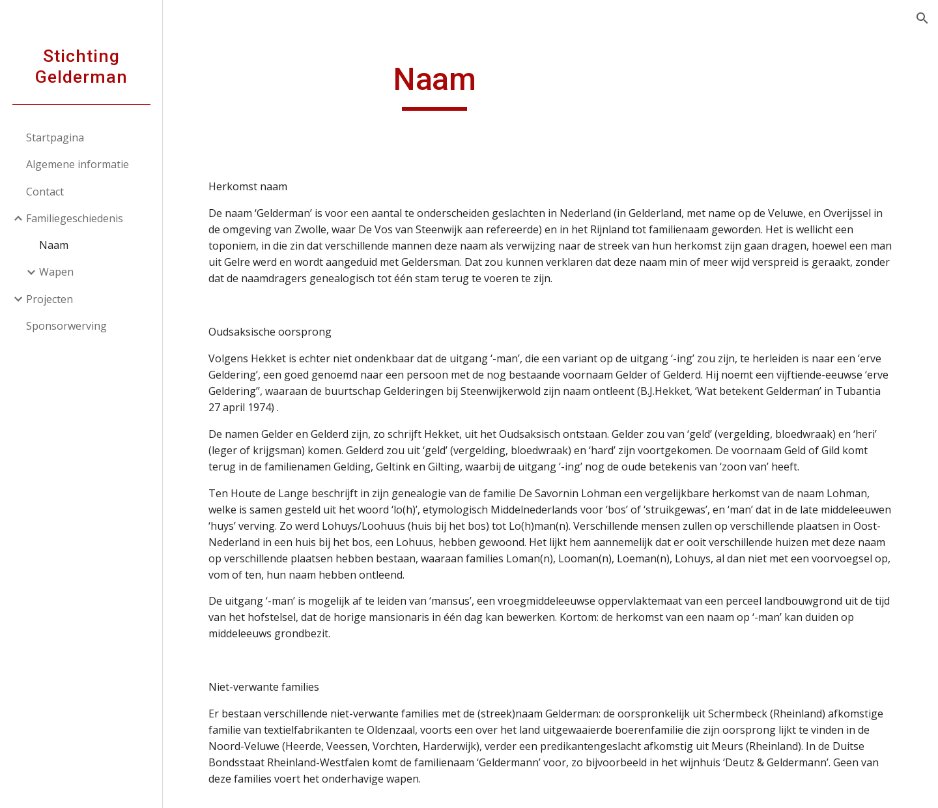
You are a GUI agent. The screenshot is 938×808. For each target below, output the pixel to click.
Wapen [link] (56, 272)
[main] (434, 85)
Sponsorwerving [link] (66, 326)
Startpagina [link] (55, 137)
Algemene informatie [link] (77, 164)
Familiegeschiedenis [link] (74, 218)
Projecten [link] (49, 299)
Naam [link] (53, 245)
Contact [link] (45, 191)
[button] (922, 18)
